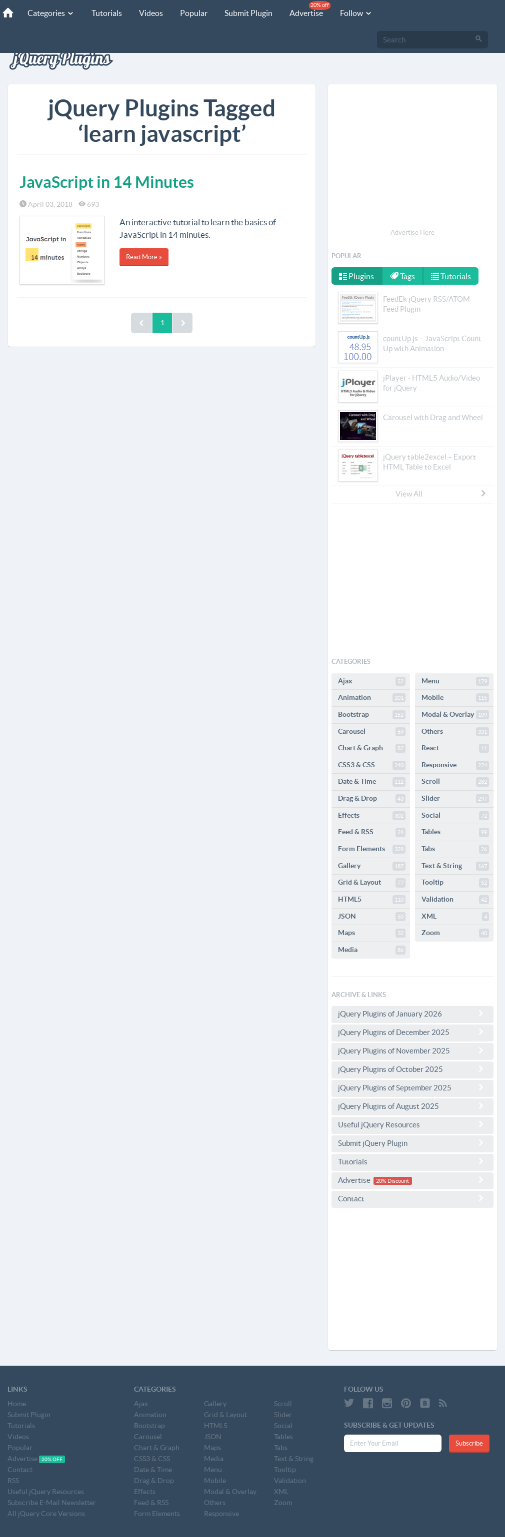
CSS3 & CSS (372, 765)
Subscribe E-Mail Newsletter (52, 1503)
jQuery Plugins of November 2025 (412, 1050)
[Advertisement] (412, 158)
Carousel (372, 731)
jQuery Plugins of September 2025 (412, 1087)
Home (17, 1404)
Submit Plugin (248, 12)
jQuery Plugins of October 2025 (412, 1068)
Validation (455, 899)
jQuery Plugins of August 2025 (412, 1105)
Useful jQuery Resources (412, 1124)
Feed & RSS (372, 832)
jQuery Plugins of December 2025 (412, 1031)
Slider (455, 798)
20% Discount (392, 1181)
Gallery (372, 866)
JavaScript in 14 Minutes (107, 182)
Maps (372, 933)
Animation (372, 697)
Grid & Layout (372, 882)
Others (455, 731)
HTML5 (372, 899)
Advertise (310, 9)
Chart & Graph (372, 748)
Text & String (455, 866)
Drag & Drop (372, 798)
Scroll (455, 781)
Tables (455, 832)
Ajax (372, 681)
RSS (13, 1481)
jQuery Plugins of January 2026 (412, 1013)
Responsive (455, 765)
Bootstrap (372, 714)
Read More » (144, 257)
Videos (151, 12)
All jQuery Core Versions (46, 1514)
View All (442, 493)
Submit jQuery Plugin (412, 1142)
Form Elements (372, 849)
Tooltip (455, 882)
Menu (455, 681)
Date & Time (372, 781)
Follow (356, 12)
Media (372, 950)
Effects (372, 815)
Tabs (455, 849)
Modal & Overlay (455, 714)
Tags (402, 276)
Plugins (356, 276)
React (455, 748)
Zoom (455, 933)
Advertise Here (412, 232)
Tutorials (107, 12)
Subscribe (469, 1443)
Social (455, 815)
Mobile (455, 697)
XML (455, 916)
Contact (412, 1198)
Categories (51, 12)
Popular (194, 12)
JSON (372, 916)
